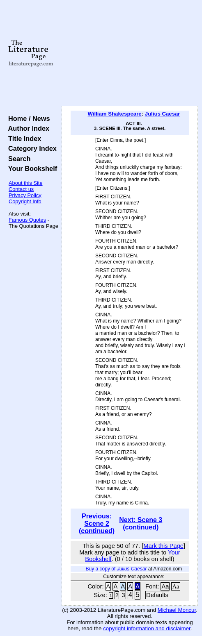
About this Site (26, 183)
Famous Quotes (27, 220)
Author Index (27, 128)
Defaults (157, 595)
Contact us (21, 189)
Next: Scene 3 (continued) (140, 523)
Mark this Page (163, 546)
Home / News (27, 118)
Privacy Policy (25, 195)
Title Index (23, 138)
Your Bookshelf (31, 168)
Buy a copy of (116, 569)
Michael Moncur (177, 610)
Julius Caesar (162, 114)
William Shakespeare (115, 114)
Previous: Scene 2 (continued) (97, 523)
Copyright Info (25, 201)
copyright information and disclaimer (147, 628)
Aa (165, 586)
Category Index (31, 148)
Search (17, 158)
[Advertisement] (129, 53)
